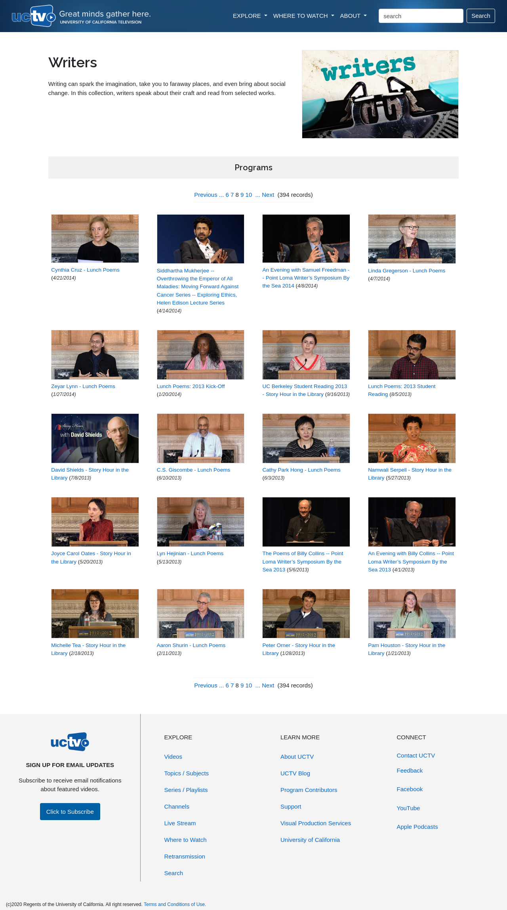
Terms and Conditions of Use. (175, 904)
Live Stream (180, 823)
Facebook (410, 789)
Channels (176, 806)
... (221, 194)
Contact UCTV (416, 755)
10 (249, 194)
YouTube (408, 808)
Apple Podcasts (417, 826)
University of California (310, 839)
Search (480, 15)
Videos (173, 756)
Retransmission (184, 856)
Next (268, 194)
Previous (205, 194)
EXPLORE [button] (248, 15)
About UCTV (297, 756)
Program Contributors (308, 789)
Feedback (410, 770)
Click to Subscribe (70, 811)
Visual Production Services (315, 823)
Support (290, 806)
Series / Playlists (186, 789)
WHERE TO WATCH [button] (301, 15)
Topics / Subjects (186, 773)
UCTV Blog (295, 773)
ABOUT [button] (351, 15)
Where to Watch (185, 839)
